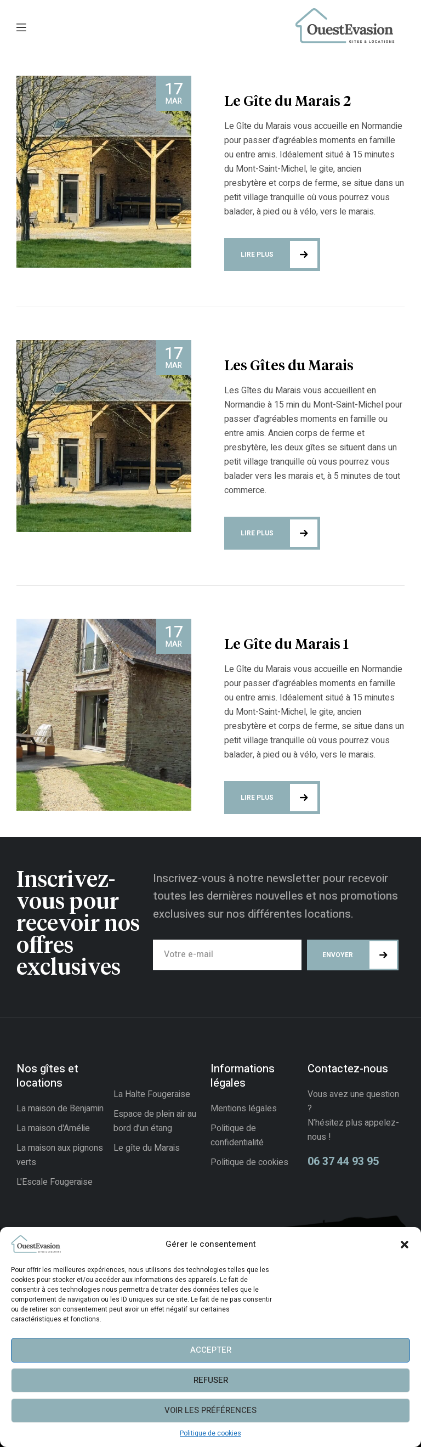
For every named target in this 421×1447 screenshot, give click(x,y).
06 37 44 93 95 (343, 1161)
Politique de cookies (210, 1433)
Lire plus (279, 254)
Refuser (211, 1380)
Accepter (210, 1350)
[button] (404, 1244)
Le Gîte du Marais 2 (287, 102)
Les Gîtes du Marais (289, 366)
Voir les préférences (210, 1410)
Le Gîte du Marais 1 (286, 645)
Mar (173, 92)
